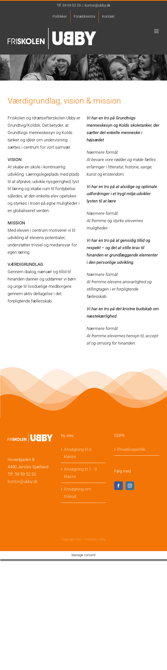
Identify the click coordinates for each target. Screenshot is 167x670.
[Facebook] (118, 485)
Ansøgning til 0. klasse (78, 453)
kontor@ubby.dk (97, 5)
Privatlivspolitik (131, 449)
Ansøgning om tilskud (77, 492)
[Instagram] (130, 485)
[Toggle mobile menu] (156, 31)
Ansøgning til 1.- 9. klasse (81, 473)
